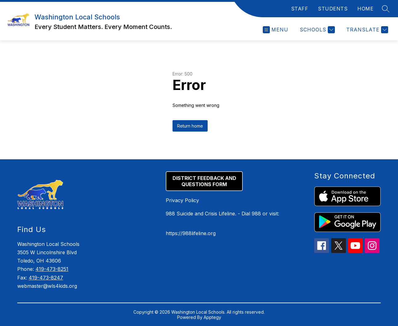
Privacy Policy (182, 200)
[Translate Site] (366, 30)
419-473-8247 (46, 278)
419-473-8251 (51, 269)
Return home (190, 125)
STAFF (299, 9)
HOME (365, 9)
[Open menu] (275, 30)
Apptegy (212, 317)
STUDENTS (332, 9)
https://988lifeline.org (191, 233)
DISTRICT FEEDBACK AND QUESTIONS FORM (204, 181)
